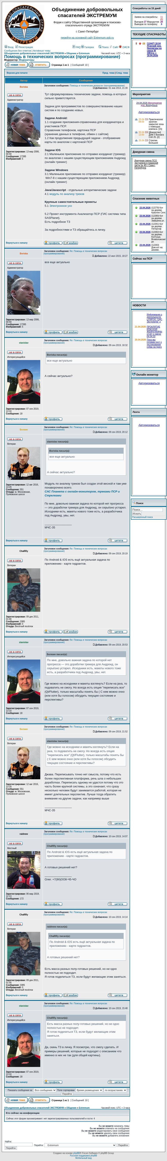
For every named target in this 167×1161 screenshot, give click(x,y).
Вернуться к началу (17, 243)
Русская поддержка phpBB (83, 1155)
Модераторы (26, 60)
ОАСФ (124, 47)
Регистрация (24, 47)
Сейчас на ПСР (142, 258)
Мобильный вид (83, 1158)
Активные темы (41, 50)
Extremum (84, 53)
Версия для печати (17, 73)
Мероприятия (141, 94)
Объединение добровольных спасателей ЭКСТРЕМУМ (34, 53)
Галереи (87, 47)
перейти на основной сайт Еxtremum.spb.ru (87, 37)
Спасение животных (146, 198)
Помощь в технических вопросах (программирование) (62, 56)
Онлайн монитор (147, 374)
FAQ (76, 47)
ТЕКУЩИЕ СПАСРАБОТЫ (149, 34)
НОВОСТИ (139, 305)
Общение (71, 53)
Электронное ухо (61, 205)
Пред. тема (108, 73)
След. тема (122, 73)
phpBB (76, 1153)
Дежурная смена (143, 151)
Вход (9, 47)
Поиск (104, 47)
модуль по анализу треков (67, 194)
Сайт (114, 47)
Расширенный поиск (142, 517)
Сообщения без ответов (17, 50)
